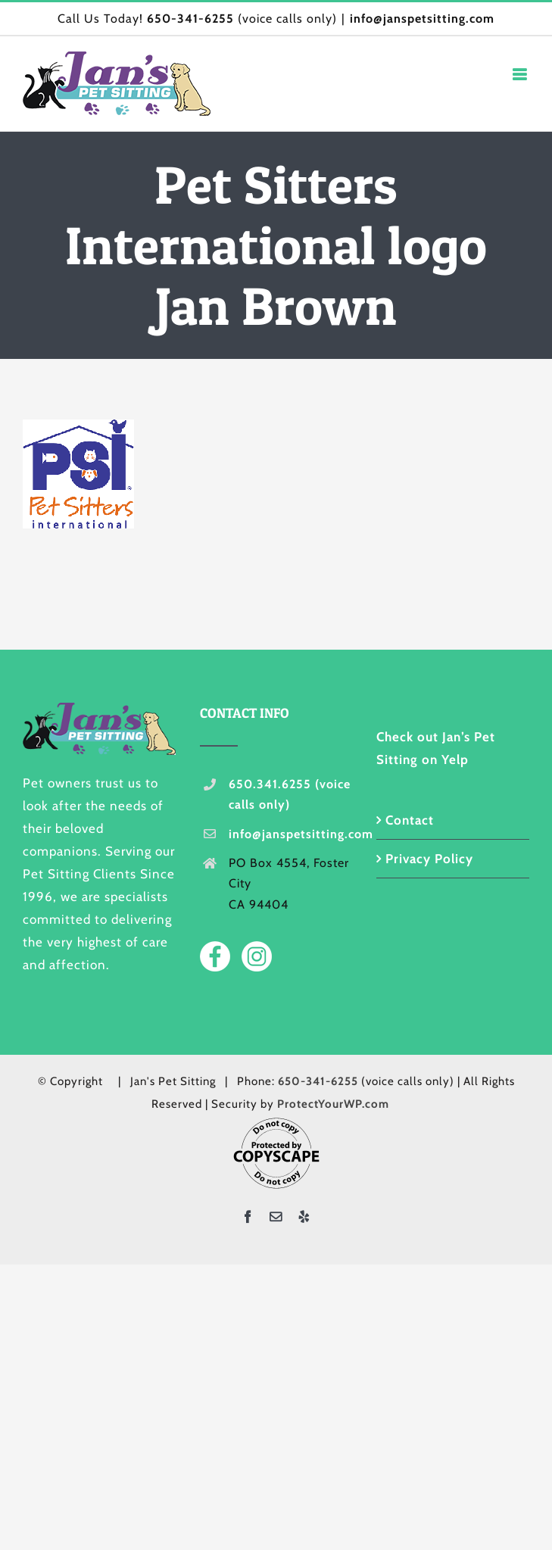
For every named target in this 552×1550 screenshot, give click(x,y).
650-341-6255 (190, 18)
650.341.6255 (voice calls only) (290, 794)
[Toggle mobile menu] (521, 75)
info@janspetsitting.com (422, 18)
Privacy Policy (429, 858)
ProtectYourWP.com (333, 1104)
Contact (409, 820)
